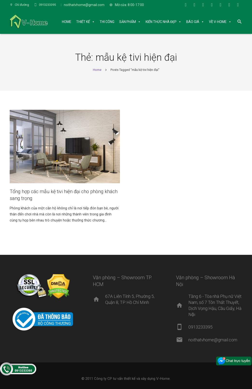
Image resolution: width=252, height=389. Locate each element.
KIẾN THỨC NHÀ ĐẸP (161, 22)
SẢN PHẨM (127, 22)
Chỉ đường (22, 5)
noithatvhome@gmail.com (84, 5)
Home (97, 70)
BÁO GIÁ (192, 22)
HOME (66, 22)
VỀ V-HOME (218, 22)
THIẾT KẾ (83, 22)
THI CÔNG (107, 22)
